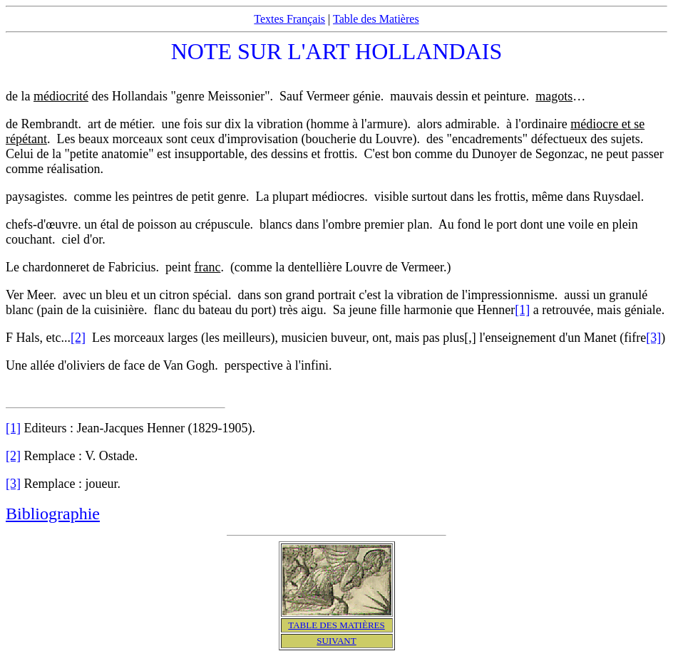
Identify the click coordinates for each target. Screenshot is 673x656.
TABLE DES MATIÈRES (336, 625)
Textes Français (289, 19)
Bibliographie (53, 513)
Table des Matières (376, 19)
